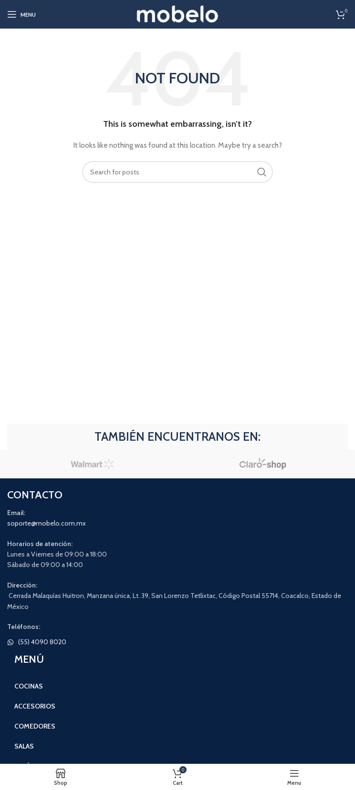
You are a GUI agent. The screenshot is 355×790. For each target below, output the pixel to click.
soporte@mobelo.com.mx (46, 523)
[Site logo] (177, 13)
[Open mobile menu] (21, 14)
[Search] (177, 172)
